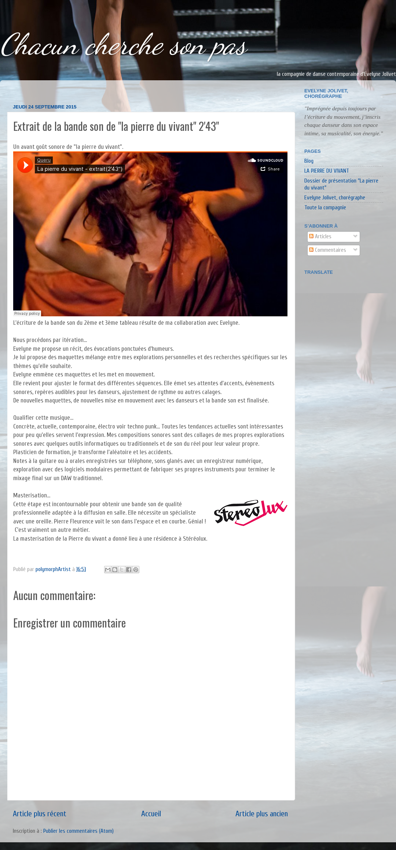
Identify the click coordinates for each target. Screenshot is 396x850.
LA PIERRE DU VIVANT (326, 171)
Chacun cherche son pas (123, 44)
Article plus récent (39, 813)
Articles (320, 236)
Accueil (151, 813)
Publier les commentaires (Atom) (78, 831)
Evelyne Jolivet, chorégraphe (334, 197)
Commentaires (327, 250)
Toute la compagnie (325, 207)
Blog (309, 161)
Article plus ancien (261, 813)
